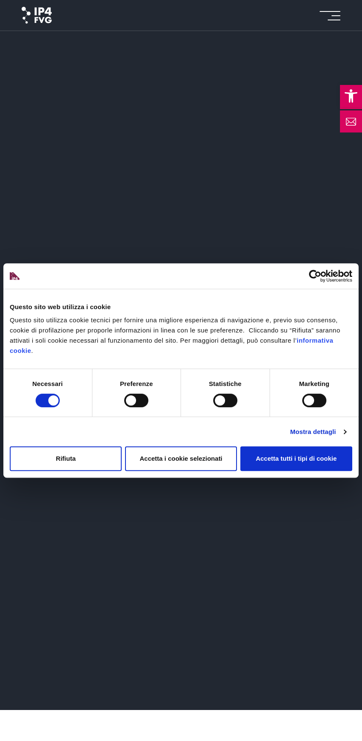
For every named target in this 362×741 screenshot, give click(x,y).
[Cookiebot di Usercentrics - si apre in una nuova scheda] (315, 276)
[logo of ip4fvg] (36, 15)
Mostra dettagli (313, 431)
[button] (351, 96)
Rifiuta (66, 458)
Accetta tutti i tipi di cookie (296, 458)
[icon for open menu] (330, 15)
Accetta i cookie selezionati (180, 458)
